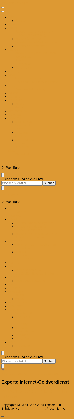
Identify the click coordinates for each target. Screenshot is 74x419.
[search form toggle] (2, 175)
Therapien (15, 49)
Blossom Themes (33, 408)
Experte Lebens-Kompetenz (34, 31)
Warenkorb (22, 154)
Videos (19, 103)
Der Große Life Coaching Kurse (36, 82)
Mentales (21, 136)
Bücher (13, 93)
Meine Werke (10, 161)
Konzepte (14, 24)
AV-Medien (15, 100)
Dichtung (14, 96)
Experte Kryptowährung (31, 46)
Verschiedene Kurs (28, 78)
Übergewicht (23, 64)
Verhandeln (23, 143)
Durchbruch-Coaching (30, 89)
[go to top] (2, 416)
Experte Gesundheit (28, 38)
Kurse (12, 75)
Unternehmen (24, 140)
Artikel (12, 28)
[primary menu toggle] (2, 7)
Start (11, 17)
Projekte (20, 20)
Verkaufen (22, 147)
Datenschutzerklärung (33, 412)
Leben (19, 129)
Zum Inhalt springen (15, 3)
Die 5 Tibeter (24, 67)
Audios (19, 107)
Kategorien (15, 118)
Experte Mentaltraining (30, 35)
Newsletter (15, 114)
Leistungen (22, 132)
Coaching (14, 85)
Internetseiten (17, 111)
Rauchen (21, 60)
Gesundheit (23, 125)
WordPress (9, 412)
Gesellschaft (23, 121)
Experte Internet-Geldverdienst (36, 42)
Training (13, 71)
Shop (11, 150)
